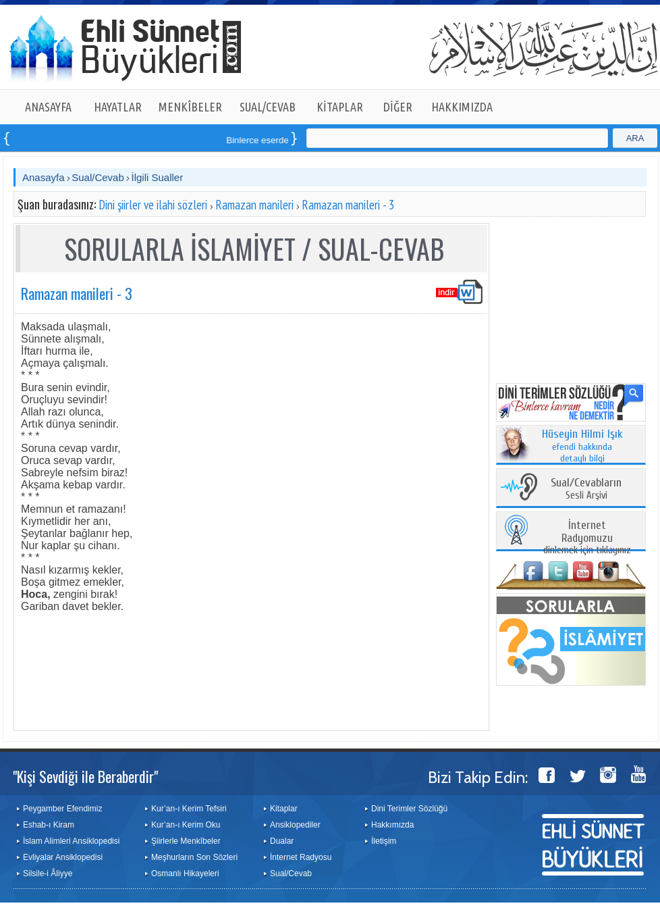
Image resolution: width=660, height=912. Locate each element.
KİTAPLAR (340, 106)
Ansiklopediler (295, 825)
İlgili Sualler (157, 177)
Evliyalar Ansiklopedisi (63, 857)
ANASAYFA (48, 106)
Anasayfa (43, 177)
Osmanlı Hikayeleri (185, 873)
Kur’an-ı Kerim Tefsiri (189, 808)
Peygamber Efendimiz (62, 808)
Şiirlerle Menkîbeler (186, 841)
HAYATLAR (118, 106)
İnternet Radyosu (300, 857)
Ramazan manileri (254, 205)
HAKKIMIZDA (462, 106)
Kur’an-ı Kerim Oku (185, 825)
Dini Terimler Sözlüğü (409, 808)
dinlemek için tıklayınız (587, 538)
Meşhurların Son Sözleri (194, 857)
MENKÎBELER (190, 106)
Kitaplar (284, 808)
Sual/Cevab (98, 177)
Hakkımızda (392, 825)
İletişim (383, 841)
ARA (635, 138)
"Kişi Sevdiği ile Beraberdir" (85, 776)
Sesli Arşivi (586, 489)
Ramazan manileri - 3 (348, 205)
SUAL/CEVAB (268, 106)
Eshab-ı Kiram (48, 825)
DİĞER (397, 106)
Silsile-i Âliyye (47, 873)
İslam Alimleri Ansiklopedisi (71, 841)
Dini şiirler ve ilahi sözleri (153, 205)
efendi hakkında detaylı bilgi (582, 446)
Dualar (282, 841)
